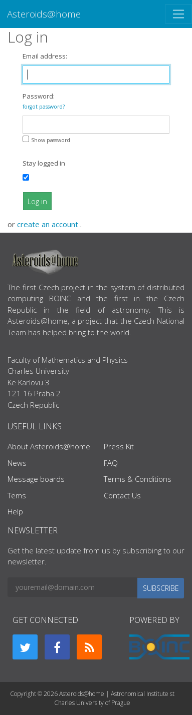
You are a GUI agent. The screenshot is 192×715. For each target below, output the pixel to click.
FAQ (111, 463)
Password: (44, 101)
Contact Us (122, 495)
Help (15, 511)
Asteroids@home (44, 14)
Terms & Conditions (137, 479)
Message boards (36, 479)
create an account (48, 224)
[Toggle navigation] (178, 14)
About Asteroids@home (49, 446)
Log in (37, 201)
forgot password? (44, 106)
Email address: (45, 56)
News (17, 463)
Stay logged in (44, 163)
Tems (17, 495)
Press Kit (119, 446)
